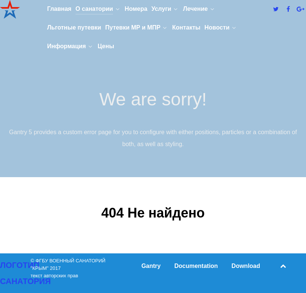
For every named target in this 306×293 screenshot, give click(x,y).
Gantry (151, 266)
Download (246, 266)
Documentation (196, 266)
